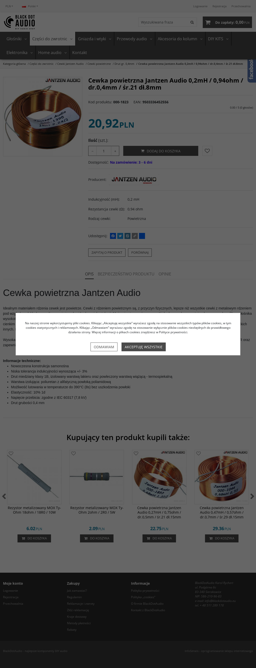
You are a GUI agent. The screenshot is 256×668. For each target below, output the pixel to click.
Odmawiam (104, 347)
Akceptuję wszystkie (143, 347)
